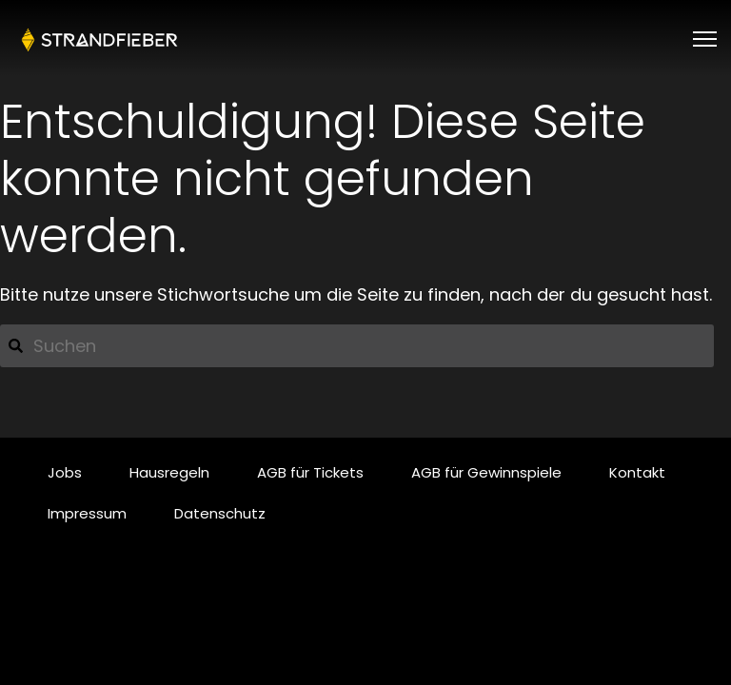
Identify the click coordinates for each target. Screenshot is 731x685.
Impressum (87, 513)
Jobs (65, 472)
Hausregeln (169, 472)
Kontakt (637, 472)
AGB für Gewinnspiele (486, 472)
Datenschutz (220, 513)
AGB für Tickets (310, 472)
